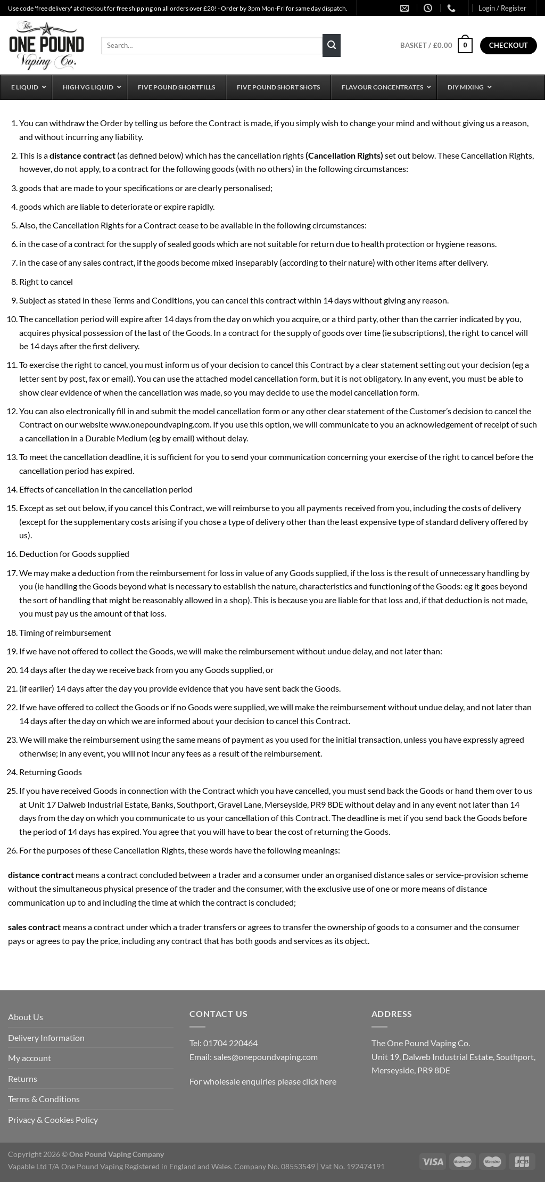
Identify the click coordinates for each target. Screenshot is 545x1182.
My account (29, 1058)
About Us (25, 1017)
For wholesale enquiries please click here (262, 1081)
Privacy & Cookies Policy (53, 1119)
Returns (22, 1078)
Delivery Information (46, 1037)
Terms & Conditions (44, 1099)
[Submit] (332, 46)
